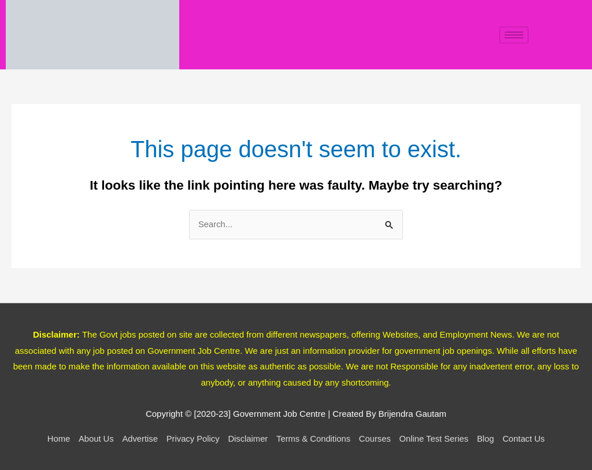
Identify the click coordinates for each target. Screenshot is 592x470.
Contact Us (527, 439)
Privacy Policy (191, 439)
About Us (93, 439)
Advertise (138, 439)
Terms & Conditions (314, 439)
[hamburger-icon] (514, 35)
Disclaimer (247, 439)
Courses (376, 439)
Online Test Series (436, 439)
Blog (488, 439)
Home (54, 439)
